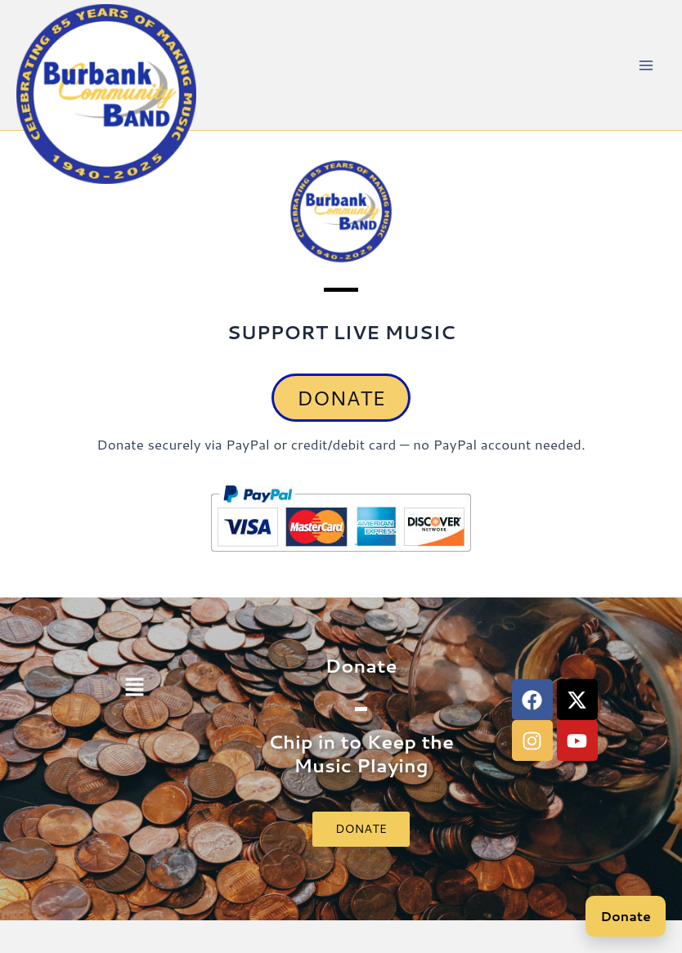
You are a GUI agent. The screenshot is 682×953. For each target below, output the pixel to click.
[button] (134, 687)
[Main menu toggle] (646, 65)
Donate (625, 915)
